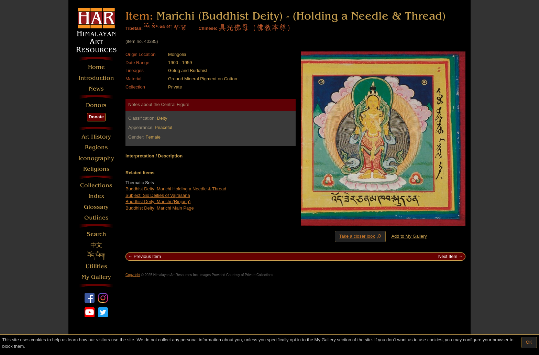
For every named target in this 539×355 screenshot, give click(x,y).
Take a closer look (361, 236)
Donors (96, 105)
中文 (96, 245)
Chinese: (207, 28)
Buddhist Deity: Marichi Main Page (159, 208)
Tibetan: (134, 28)
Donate (96, 116)
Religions (96, 169)
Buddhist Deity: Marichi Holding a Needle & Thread (175, 188)
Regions (96, 147)
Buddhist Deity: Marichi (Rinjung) (157, 201)
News (96, 88)
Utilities (96, 266)
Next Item (448, 256)
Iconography (96, 158)
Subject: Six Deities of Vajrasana (157, 195)
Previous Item (147, 256)
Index (96, 196)
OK (529, 342)
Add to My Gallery (409, 236)
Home (96, 67)
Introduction (96, 78)
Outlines (96, 217)
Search (96, 234)
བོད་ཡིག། (96, 255)
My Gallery (96, 277)
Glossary (96, 207)
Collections (96, 185)
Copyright (132, 275)
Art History (96, 136)
